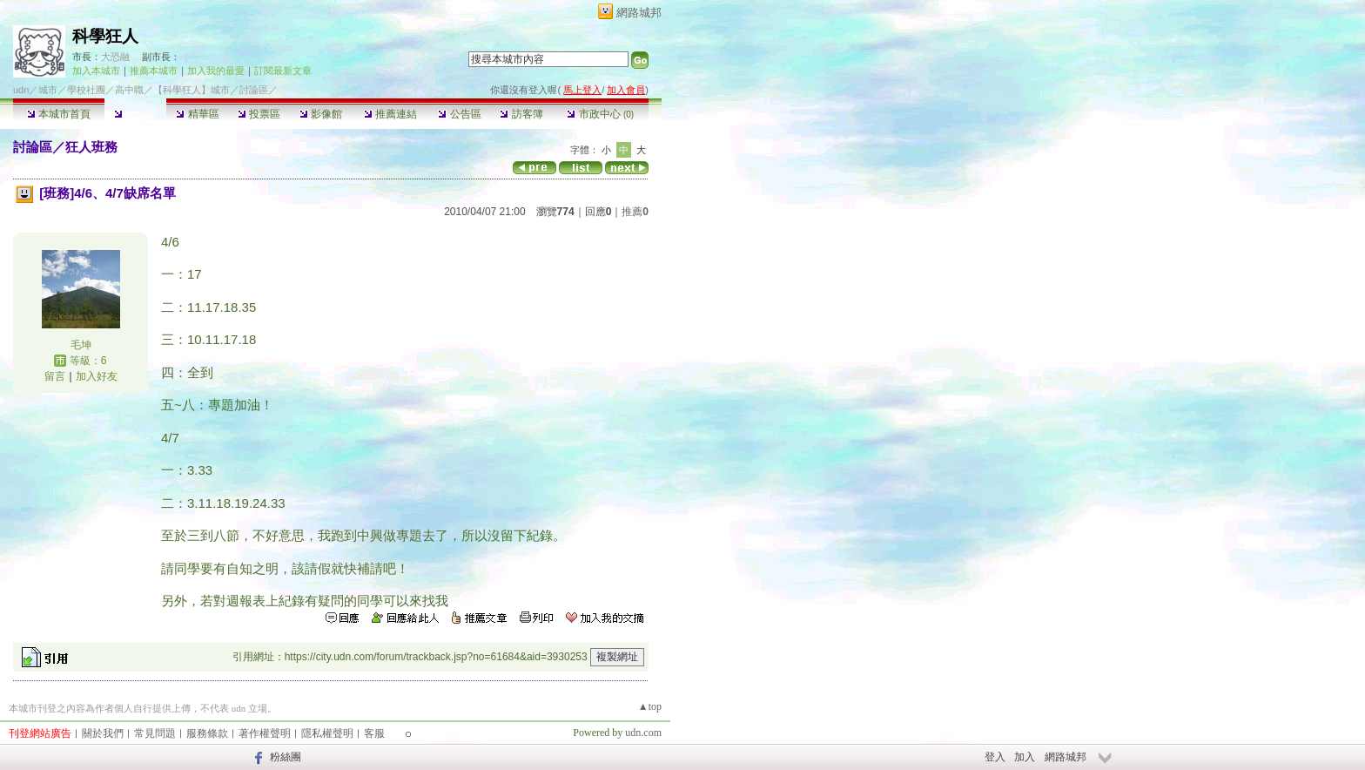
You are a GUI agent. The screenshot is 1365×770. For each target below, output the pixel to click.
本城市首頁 (59, 114)
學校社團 (86, 89)
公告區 (459, 114)
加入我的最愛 (216, 70)
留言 (54, 376)
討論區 (135, 114)
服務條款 (207, 733)
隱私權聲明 (327, 733)
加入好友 (97, 376)
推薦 (635, 212)
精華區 (197, 114)
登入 (995, 757)
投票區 (259, 114)
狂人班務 (91, 146)
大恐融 (115, 56)
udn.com (643, 732)
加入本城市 (96, 70)
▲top (650, 706)
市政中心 (600, 114)
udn (21, 89)
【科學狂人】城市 (191, 89)
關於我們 (103, 733)
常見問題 (155, 733)
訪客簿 (521, 114)
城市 (47, 89)
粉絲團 (285, 757)
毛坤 (81, 345)
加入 (1024, 757)
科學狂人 (105, 36)
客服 (374, 733)
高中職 (129, 89)
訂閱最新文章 (283, 70)
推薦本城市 (154, 70)
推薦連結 (390, 114)
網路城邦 (639, 12)
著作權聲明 (265, 733)
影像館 (320, 114)
